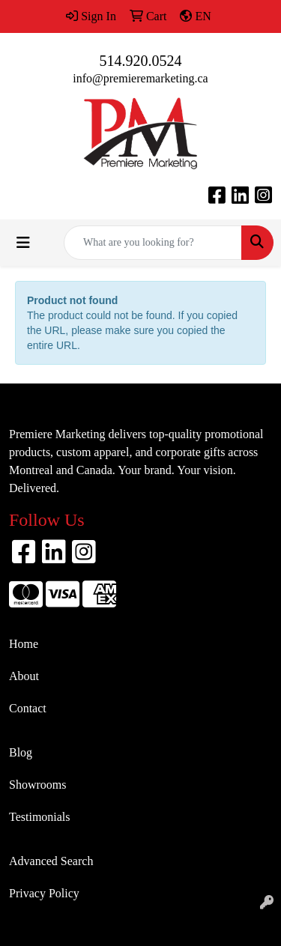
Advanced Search (51, 861)
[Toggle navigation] (23, 242)
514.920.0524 (141, 60)
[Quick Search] (153, 242)
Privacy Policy (44, 893)
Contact (27, 708)
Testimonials (39, 816)
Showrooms (37, 784)
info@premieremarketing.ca (140, 78)
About (24, 676)
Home (23, 643)
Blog (20, 752)
